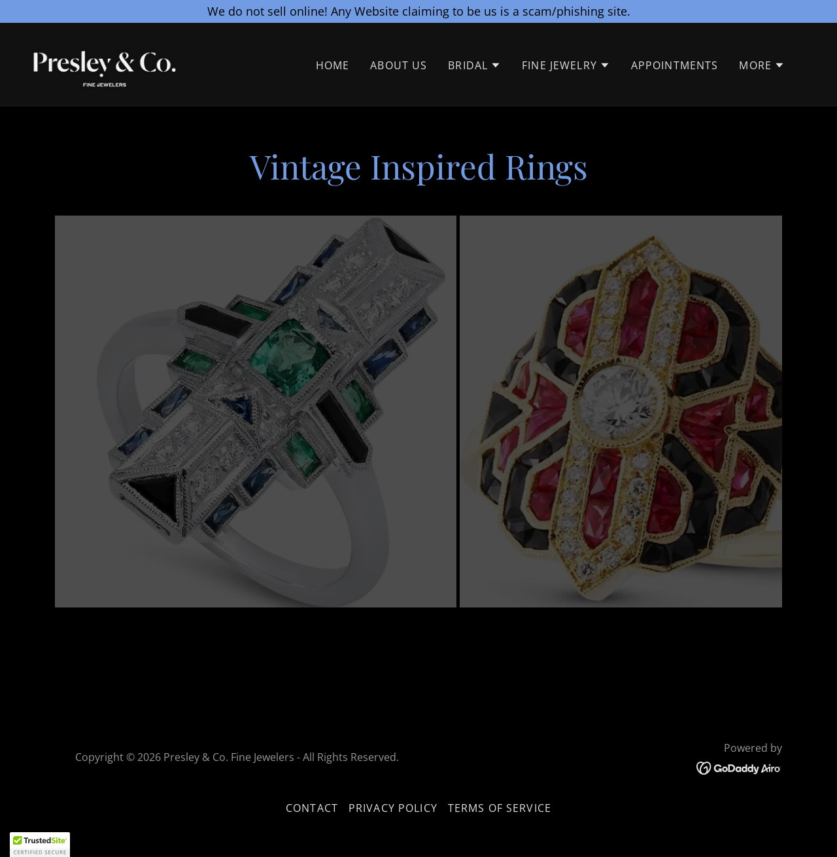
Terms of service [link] (499, 808)
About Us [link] (398, 66)
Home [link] (333, 66)
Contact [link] (312, 808)
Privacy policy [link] (393, 808)
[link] (107, 63)
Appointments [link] (675, 66)
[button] (474, 66)
